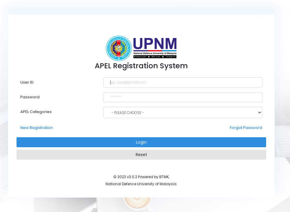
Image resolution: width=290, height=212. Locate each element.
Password (30, 97)
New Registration (36, 127)
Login (141, 142)
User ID (27, 82)
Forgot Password (246, 128)
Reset (141, 155)
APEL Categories (36, 112)
